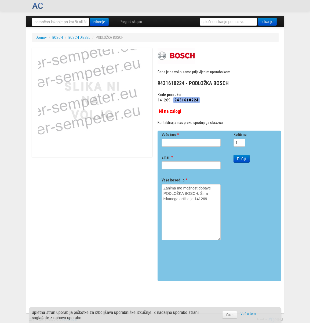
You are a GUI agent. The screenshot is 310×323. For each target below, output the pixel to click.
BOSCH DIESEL (79, 37)
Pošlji (241, 159)
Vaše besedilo (174, 180)
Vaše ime (170, 134)
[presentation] (202, 258)
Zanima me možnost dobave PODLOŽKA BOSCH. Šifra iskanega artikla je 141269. (191, 212)
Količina (240, 134)
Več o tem (248, 313)
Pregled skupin (131, 22)
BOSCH (57, 37)
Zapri (230, 315)
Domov (41, 37)
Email (167, 157)
